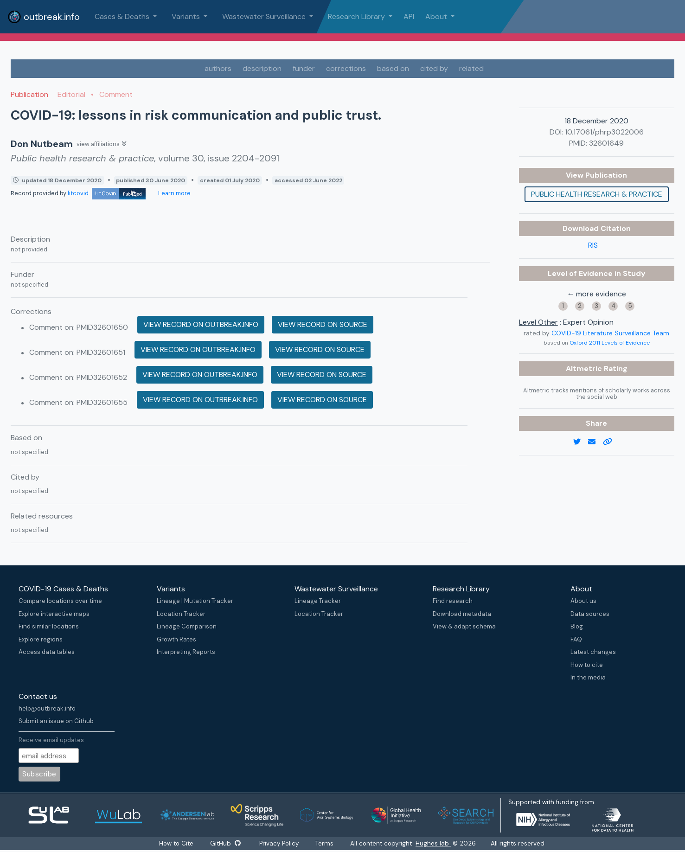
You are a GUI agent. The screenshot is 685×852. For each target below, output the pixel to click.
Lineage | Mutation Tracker (195, 601)
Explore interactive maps (54, 614)
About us (583, 601)
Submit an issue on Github (56, 721)
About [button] (437, 16)
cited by (434, 68)
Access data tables (47, 652)
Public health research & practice (596, 194)
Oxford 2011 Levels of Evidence (610, 342)
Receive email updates (51, 740)
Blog (576, 626)
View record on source (322, 324)
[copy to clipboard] (611, 442)
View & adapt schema (464, 626)
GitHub (225, 843)
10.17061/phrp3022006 (604, 132)
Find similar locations (49, 626)
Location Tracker (181, 614)
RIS (593, 245)
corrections (346, 68)
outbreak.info (43, 17)
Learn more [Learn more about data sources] (174, 193)
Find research (453, 601)
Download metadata (462, 614)
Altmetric (585, 368)
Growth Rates (176, 639)
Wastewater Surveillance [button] (264, 16)
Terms (325, 843)
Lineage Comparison (187, 626)
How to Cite (177, 843)
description (262, 68)
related (471, 68)
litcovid (107, 193)
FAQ (576, 639)
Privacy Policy (279, 843)
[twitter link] (580, 442)
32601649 (606, 143)
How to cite (586, 665)
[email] (595, 442)
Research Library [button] (357, 16)
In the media (588, 677)
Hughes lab (433, 843)
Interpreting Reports (186, 652)
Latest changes (593, 652)
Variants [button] (187, 16)
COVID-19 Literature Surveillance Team (610, 333)
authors (218, 68)
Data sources (589, 614)
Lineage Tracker (317, 601)
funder (304, 68)
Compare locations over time (60, 601)
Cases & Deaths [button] (123, 16)
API (408, 16)
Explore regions (41, 639)
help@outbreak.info (47, 708)
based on (393, 68)
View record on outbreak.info (200, 324)
